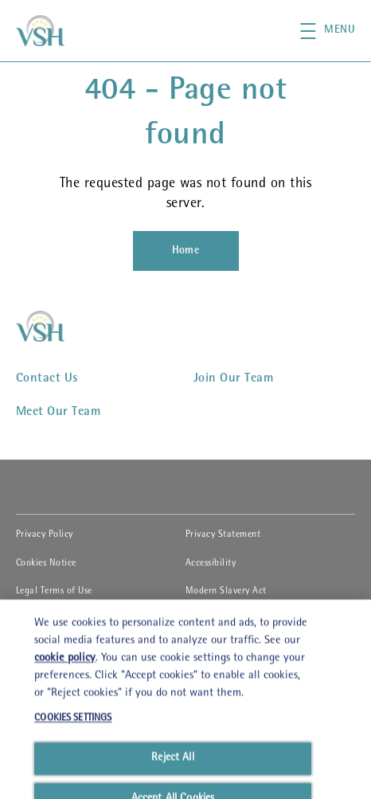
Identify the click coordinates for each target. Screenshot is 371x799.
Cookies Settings (49, 620)
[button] (335, 31)
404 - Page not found (185, 114)
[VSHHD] (57, 326)
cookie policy (65, 755)
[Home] (186, 251)
